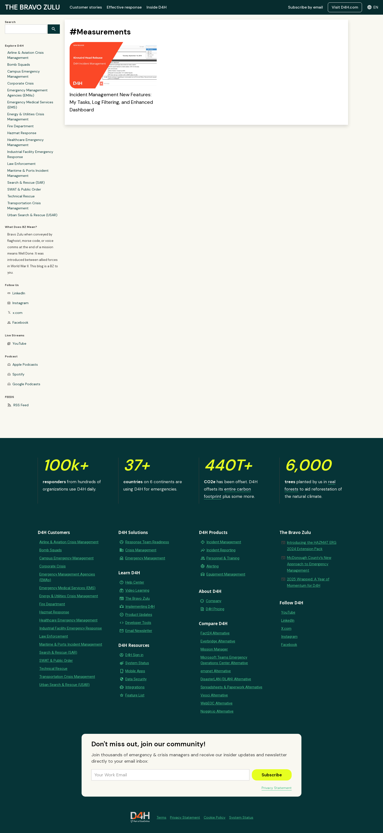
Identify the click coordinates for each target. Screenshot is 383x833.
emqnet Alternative (216, 671)
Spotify (18, 374)
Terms (161, 817)
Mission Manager (214, 649)
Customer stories (86, 7)
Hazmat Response (21, 133)
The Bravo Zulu (137, 598)
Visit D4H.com (345, 7)
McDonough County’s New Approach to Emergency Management (309, 564)
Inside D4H (157, 7)
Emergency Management (145, 558)
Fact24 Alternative (215, 633)
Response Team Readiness (147, 542)
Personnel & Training (222, 558)
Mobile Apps (135, 671)
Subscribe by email (305, 7)
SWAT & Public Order (24, 189)
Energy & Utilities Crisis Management (25, 116)
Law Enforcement (21, 163)
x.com (17, 312)
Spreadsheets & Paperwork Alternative (231, 687)
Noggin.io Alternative (217, 711)
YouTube (19, 343)
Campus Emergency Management (23, 74)
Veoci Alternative (214, 695)
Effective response (124, 7)
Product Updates (138, 614)
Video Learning (137, 590)
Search (10, 22)
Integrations (135, 687)
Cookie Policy (214, 817)
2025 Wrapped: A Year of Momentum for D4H (308, 582)
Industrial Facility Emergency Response (30, 154)
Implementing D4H (140, 606)
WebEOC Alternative (217, 703)
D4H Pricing (215, 609)
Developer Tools (138, 622)
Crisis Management (140, 550)
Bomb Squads (18, 64)
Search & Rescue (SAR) (26, 182)
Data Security (136, 679)
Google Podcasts (26, 384)
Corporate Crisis (20, 83)
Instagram (20, 303)
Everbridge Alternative (218, 641)
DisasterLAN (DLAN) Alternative (226, 679)
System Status (137, 663)
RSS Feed (21, 405)
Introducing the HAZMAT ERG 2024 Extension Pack (311, 545)
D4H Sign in (134, 655)
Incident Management (223, 542)
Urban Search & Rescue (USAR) (32, 215)
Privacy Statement (277, 788)
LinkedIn (18, 293)
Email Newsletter (138, 631)
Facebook (20, 322)
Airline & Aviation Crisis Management (25, 55)
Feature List (134, 695)
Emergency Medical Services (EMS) (30, 104)
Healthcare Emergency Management (25, 142)
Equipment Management (225, 574)
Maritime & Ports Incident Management (28, 173)
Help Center (134, 582)
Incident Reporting (220, 550)
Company (213, 601)
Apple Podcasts (25, 364)
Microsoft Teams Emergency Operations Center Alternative (224, 660)
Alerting (212, 566)
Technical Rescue (21, 196)
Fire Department (20, 126)
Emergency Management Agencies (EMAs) (27, 92)
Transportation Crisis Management (24, 205)
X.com (286, 628)
